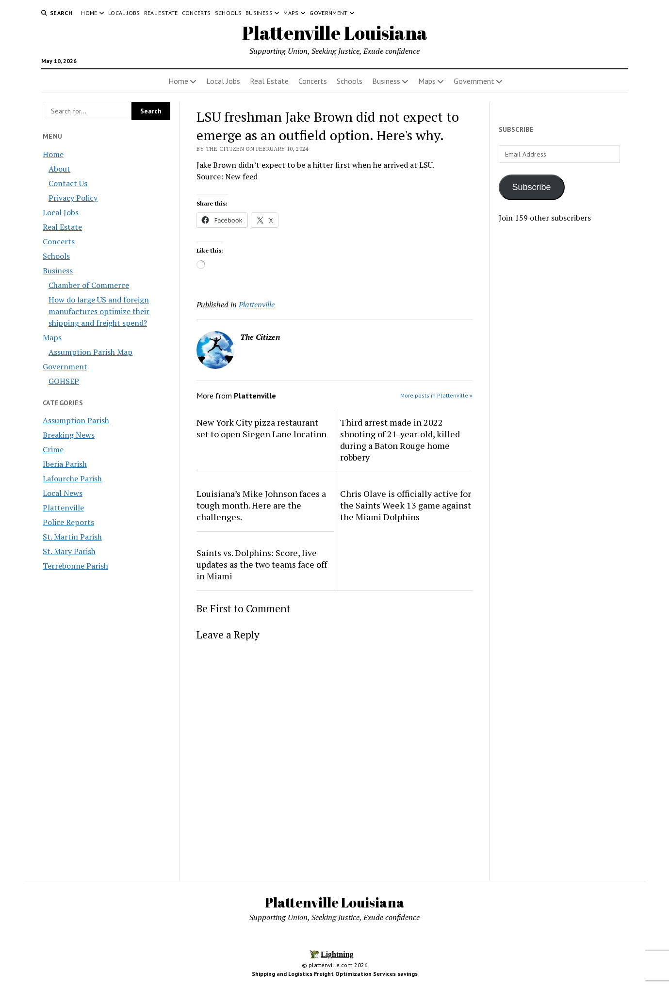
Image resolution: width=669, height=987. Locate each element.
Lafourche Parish (72, 478)
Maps (290, 12)
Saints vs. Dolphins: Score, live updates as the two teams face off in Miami (261, 564)
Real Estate (161, 12)
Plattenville (63, 507)
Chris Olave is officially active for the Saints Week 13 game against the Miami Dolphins (405, 505)
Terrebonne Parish (75, 565)
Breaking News (69, 435)
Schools (228, 12)
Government (329, 12)
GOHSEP (64, 381)
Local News (62, 493)
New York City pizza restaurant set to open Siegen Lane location (261, 428)
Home (89, 12)
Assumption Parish (76, 420)
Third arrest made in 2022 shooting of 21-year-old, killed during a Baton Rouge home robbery (400, 439)
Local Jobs (124, 12)
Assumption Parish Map (90, 352)
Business (259, 12)
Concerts (196, 12)
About (59, 168)
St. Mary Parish (69, 551)
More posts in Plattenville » (436, 395)
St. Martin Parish (72, 536)
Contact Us (68, 183)
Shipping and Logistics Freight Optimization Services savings (335, 973)
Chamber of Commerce (89, 285)
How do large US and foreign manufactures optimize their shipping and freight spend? (99, 311)
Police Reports (68, 522)
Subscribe (531, 187)
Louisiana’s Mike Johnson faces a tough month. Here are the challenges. (261, 505)
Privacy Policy (73, 197)
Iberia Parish (65, 464)
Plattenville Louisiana (334, 32)
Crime (53, 449)
